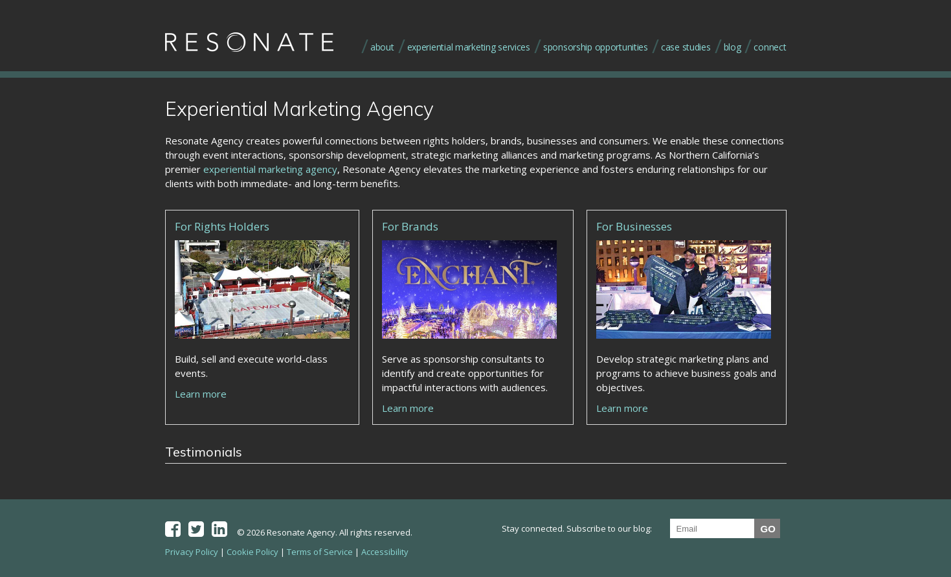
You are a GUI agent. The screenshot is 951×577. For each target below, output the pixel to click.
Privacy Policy (191, 552)
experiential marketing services (468, 47)
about (382, 47)
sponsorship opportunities (595, 47)
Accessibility (384, 552)
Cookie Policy (252, 552)
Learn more (201, 393)
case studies (686, 47)
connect (770, 47)
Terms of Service (320, 552)
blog (732, 47)
